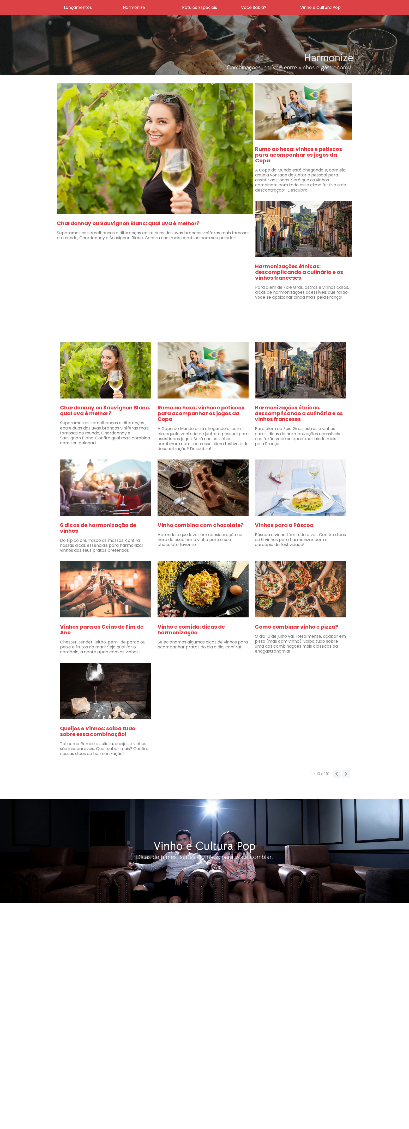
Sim (266, 542)
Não (231, 542)
